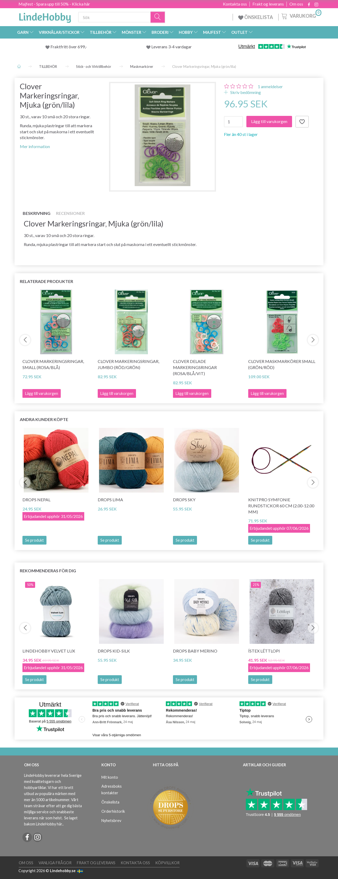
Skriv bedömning (245, 92)
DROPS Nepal (36, 499)
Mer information (35, 146)
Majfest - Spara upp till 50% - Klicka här (54, 3)
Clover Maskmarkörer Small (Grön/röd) (281, 364)
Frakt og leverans (268, 4)
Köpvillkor (167, 863)
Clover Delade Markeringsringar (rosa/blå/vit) (195, 367)
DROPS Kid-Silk (114, 650)
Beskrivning (36, 213)
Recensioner (70, 213)
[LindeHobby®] (45, 16)
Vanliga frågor (55, 863)
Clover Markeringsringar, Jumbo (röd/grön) (128, 364)
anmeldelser (270, 86)
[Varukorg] (301, 15)
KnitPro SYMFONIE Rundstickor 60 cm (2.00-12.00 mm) (281, 505)
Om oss (296, 4)
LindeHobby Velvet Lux (48, 650)
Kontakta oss (235, 4)
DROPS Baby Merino (195, 650)
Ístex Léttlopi (264, 650)
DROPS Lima (110, 499)
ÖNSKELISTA (255, 17)
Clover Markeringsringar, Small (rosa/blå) (53, 364)
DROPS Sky (184, 499)
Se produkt (34, 540)
